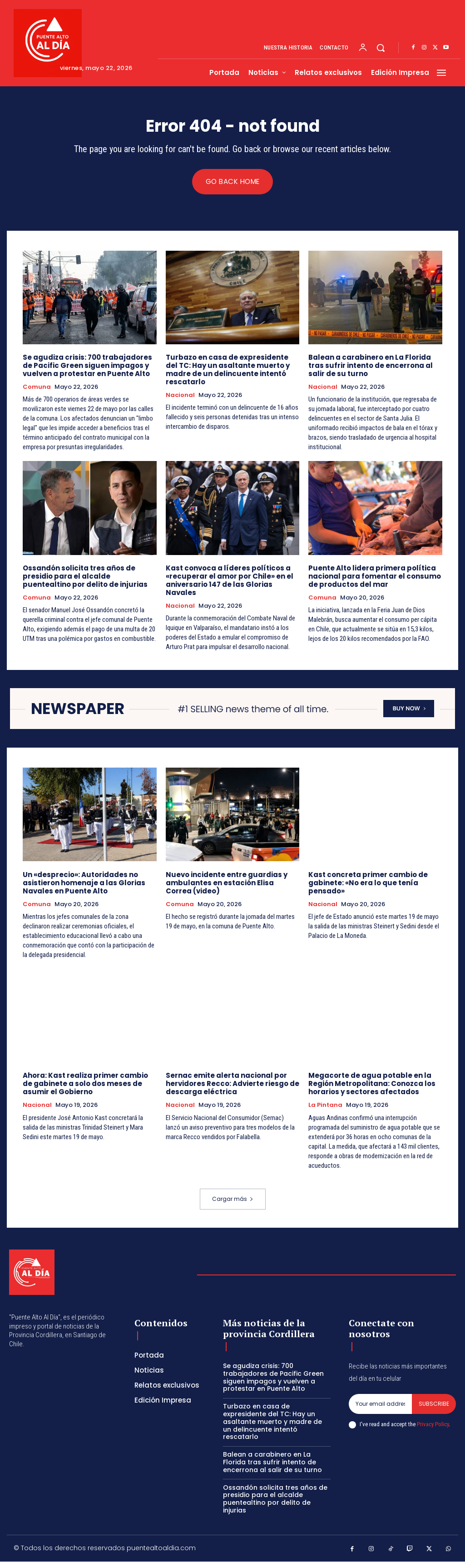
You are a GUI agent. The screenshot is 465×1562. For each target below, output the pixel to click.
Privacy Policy (433, 1424)
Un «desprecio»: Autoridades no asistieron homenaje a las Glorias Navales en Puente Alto (84, 883)
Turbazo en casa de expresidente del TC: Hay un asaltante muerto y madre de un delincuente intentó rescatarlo (228, 369)
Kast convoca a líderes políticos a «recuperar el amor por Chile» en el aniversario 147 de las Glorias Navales (229, 580)
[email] (380, 1404)
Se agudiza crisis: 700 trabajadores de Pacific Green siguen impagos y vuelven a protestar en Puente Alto (87, 365)
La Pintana (325, 1105)
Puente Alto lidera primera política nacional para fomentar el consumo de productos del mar (374, 576)
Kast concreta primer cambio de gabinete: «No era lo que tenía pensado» (368, 883)
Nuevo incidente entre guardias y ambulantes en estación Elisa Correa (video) (226, 883)
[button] (380, 48)
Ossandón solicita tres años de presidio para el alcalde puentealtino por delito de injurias (85, 576)
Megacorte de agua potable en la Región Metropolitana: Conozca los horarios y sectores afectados (371, 1084)
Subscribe (434, 1404)
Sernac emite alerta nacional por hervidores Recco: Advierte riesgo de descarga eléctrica (232, 1084)
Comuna (37, 387)
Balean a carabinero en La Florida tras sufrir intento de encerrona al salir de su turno (370, 365)
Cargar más (232, 1199)
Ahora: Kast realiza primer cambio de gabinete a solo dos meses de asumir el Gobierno (85, 1084)
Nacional (180, 395)
